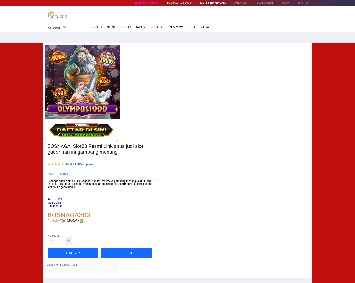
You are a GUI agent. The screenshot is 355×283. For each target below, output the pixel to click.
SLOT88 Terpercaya (212, 2)
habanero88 (55, 196)
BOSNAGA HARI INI (146, 2)
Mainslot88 (54, 190)
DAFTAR (303, 2)
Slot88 (64, 173)
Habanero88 (55, 205)
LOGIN (286, 2)
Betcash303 (55, 193)
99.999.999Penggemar (79, 164)
